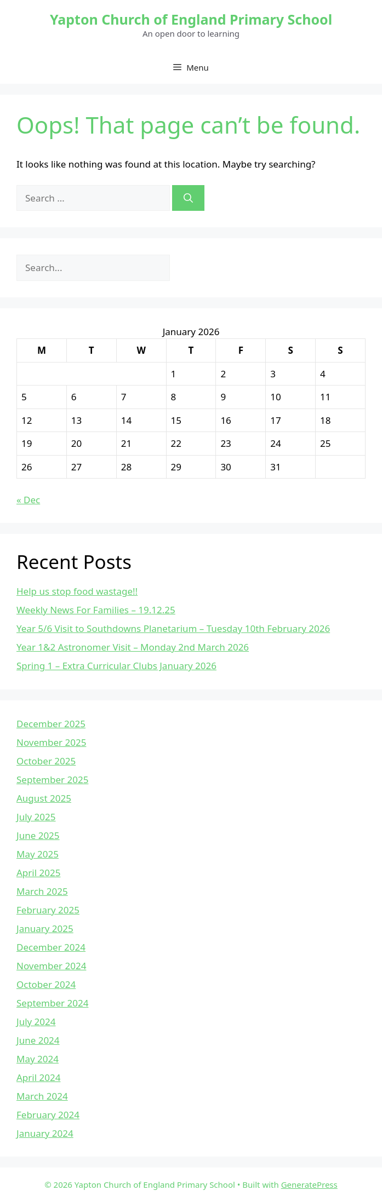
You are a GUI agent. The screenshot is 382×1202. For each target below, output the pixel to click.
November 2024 (51, 965)
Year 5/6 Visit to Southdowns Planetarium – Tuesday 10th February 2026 (173, 628)
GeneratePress (309, 1184)
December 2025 (50, 723)
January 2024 (44, 1133)
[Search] (188, 198)
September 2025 (52, 779)
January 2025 (44, 928)
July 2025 (36, 816)
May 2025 (37, 854)
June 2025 (38, 835)
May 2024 (37, 1059)
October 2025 (46, 761)
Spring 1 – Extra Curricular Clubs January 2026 (116, 665)
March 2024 (42, 1096)
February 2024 (47, 1114)
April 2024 (38, 1077)
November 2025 (51, 742)
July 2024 (36, 1021)
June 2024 (38, 1040)
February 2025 (47, 910)
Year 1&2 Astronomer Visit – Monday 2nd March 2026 (132, 647)
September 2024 (52, 1003)
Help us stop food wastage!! (77, 591)
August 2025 (43, 798)
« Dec (28, 499)
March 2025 (42, 891)
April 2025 (38, 872)
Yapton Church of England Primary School (191, 19)
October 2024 (46, 984)
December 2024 (50, 947)
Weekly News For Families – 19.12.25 (95, 609)
